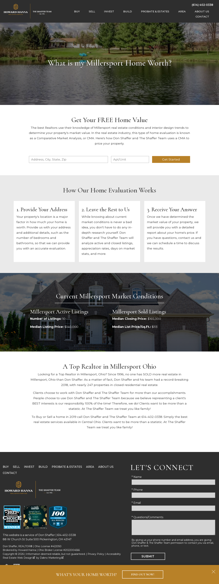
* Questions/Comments (147, 517)
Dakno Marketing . (52, 557)
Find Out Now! (142, 574)
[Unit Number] (130, 159)
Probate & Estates (67, 466)
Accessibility (113, 554)
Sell (16, 466)
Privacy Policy (96, 554)
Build (43, 466)
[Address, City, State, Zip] (68, 159)
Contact (10, 473)
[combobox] (68, 159)
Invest (29, 466)
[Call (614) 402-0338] (202, 5)
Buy (6, 466)
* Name (137, 477)
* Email (136, 502)
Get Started (171, 159)
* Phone (137, 489)
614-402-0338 (66, 535)
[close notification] (213, 570)
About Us (105, 466)
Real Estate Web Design (19, 557)
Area (90, 466)
